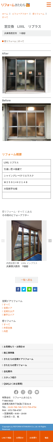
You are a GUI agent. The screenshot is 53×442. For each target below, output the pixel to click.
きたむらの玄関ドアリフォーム (18, 358)
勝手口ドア (9, 314)
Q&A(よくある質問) (13, 383)
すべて (7, 304)
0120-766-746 (14, 407)
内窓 (6, 331)
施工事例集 (9, 352)
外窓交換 (8, 328)
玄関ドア (8, 308)
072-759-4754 (29, 407)
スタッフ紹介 (10, 377)
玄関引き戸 (9, 311)
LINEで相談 (6, 437)
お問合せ (20, 437)
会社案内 (8, 371)
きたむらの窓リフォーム (15, 365)
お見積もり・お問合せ (14, 346)
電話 (46, 437)
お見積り (33, 437)
